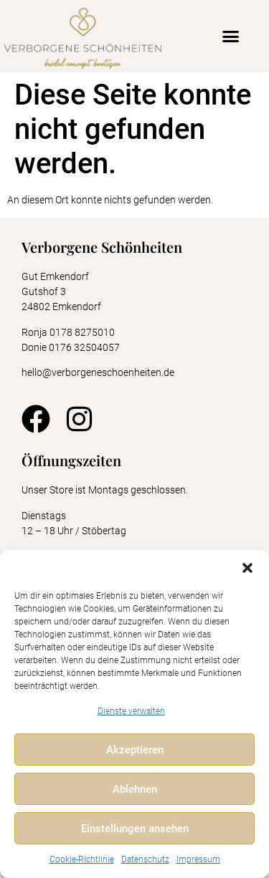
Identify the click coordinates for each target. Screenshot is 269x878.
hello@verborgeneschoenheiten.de (98, 372)
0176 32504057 (85, 347)
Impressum (198, 859)
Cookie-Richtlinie (81, 859)
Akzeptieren (135, 749)
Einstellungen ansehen (135, 828)
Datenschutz (145, 859)
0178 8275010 (82, 332)
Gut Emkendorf (55, 276)
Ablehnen (135, 789)
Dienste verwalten (131, 711)
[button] (247, 568)
